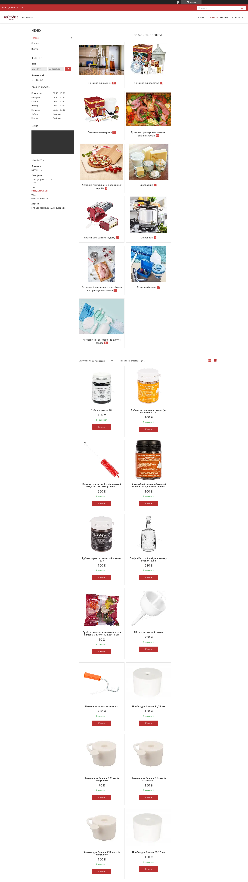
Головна (199, 17)
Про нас (224, 17)
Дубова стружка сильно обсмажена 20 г (147, 383)
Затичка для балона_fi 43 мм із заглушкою (147, 531)
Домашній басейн (99, 237)
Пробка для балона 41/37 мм (101, 530)
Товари (212, 17)
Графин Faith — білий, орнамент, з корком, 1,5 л (194, 383)
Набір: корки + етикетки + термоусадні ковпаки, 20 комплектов (101, 754)
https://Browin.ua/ (39, 190)
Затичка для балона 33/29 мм (194, 604)
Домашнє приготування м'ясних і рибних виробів (101, 134)
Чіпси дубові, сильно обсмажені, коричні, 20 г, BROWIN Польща (101, 383)
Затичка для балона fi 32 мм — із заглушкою (101, 605)
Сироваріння (191, 132)
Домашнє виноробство (145, 82)
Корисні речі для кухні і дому (99, 184)
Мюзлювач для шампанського (194, 456)
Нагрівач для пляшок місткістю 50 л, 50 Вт (148, 679)
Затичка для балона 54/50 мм (101, 678)
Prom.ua (139, 876)
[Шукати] (242, 8)
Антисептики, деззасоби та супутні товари (148, 239)
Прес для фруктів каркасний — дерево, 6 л (194, 830)
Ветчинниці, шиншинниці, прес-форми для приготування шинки (194, 186)
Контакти (237, 17)
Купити (101, 325)
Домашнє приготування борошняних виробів (147, 134)
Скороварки (146, 184)
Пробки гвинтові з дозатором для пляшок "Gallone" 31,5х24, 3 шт (101, 457)
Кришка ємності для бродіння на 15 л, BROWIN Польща (194, 753)
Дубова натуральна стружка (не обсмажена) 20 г (147, 309)
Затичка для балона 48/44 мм (194, 678)
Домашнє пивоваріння (192, 82)
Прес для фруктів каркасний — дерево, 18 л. (147, 830)
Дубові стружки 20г (101, 308)
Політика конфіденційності (142, 879)
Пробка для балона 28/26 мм (147, 604)
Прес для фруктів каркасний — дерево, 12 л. (101, 830)
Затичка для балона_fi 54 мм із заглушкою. (194, 531)
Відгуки (35, 48)
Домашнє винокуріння (99, 82)
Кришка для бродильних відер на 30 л (148, 753)
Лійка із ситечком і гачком (147, 456)
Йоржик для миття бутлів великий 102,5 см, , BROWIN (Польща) (194, 309)
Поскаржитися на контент (116, 879)
